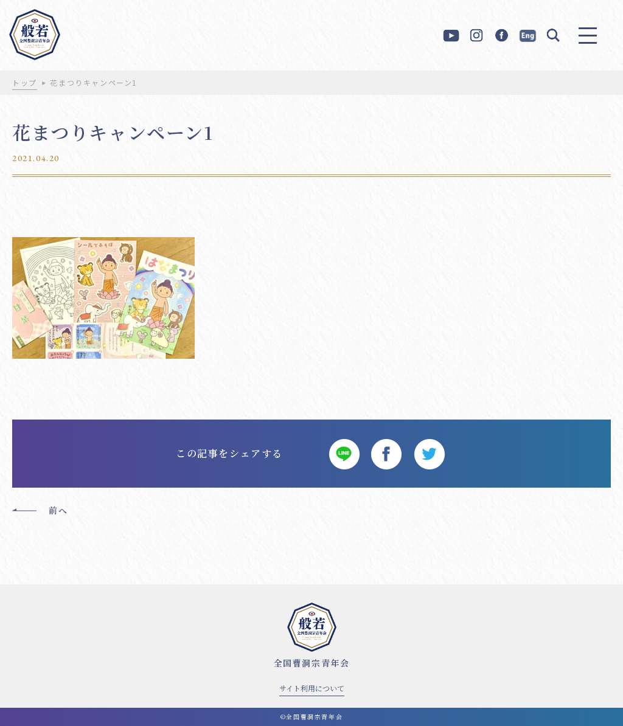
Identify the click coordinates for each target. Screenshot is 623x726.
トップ (24, 82)
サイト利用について (311, 688)
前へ (58, 510)
